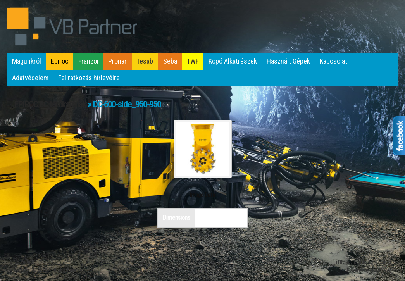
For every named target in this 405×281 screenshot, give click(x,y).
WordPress (380, 270)
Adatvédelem (30, 78)
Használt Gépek (288, 61)
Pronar (117, 61)
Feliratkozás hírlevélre (89, 78)
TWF (193, 61)
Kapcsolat (333, 61)
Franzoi (88, 61)
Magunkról (26, 61)
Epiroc (60, 61)
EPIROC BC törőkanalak (50, 104)
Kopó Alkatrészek (233, 61)
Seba (170, 61)
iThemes (382, 262)
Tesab (144, 61)
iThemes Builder (352, 262)
